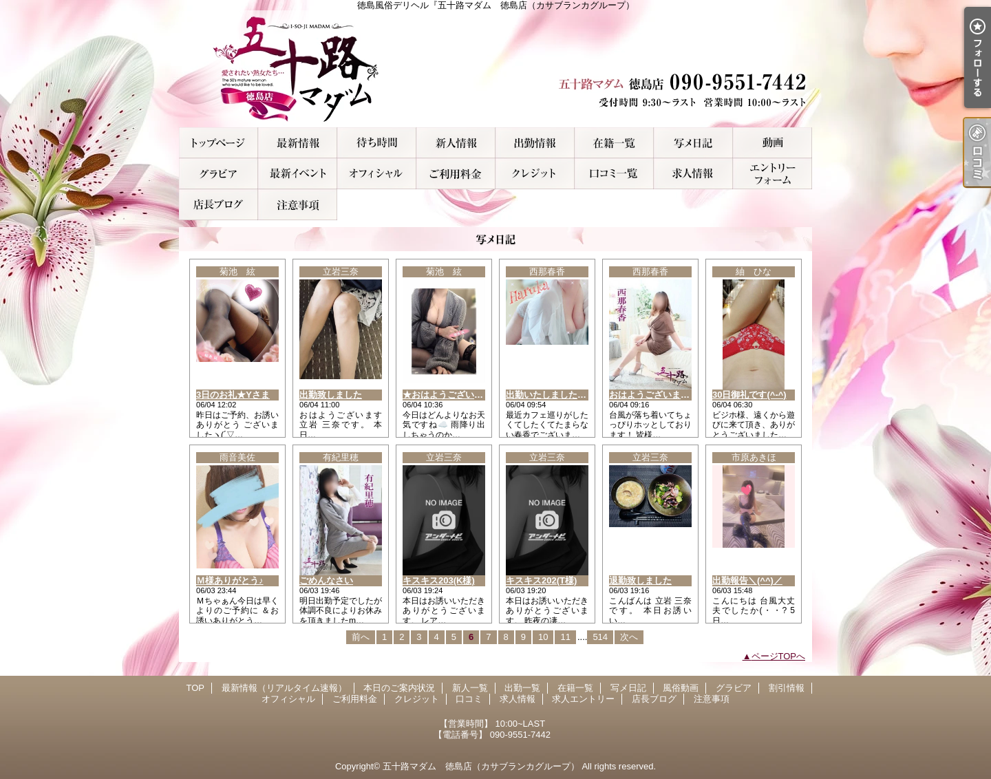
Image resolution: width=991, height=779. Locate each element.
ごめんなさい (326, 580)
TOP (218, 142)
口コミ (614, 173)
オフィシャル (376, 173)
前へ (361, 637)
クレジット (535, 173)
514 (600, 637)
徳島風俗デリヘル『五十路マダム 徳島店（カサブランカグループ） (495, 68)
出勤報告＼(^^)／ (747, 580)
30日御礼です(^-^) (749, 395)
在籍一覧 (614, 142)
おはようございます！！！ (662, 395)
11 (565, 637)
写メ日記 (693, 142)
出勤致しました (330, 395)
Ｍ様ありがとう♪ (230, 580)
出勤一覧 (535, 142)
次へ (629, 637)
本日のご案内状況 (376, 142)
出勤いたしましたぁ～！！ (559, 395)
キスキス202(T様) (541, 580)
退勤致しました (640, 580)
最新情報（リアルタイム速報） (297, 142)
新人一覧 (456, 142)
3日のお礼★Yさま (233, 395)
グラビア (218, 173)
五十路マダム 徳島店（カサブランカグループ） (481, 766)
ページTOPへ (779, 656)
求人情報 (693, 173)
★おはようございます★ (452, 395)
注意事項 (297, 204)
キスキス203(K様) (439, 580)
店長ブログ (218, 204)
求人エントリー (772, 173)
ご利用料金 (456, 173)
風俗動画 (772, 142)
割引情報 (297, 173)
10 (543, 637)
